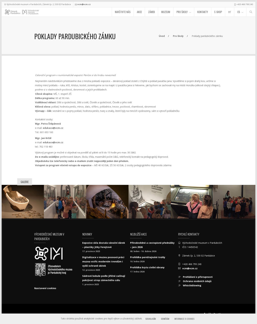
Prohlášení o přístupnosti (197, 276)
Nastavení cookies (45, 288)
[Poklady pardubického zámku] (65, 201)
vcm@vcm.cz (84, 4)
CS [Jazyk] (238, 12)
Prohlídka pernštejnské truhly (147, 257)
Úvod (162, 36)
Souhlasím (150, 318)
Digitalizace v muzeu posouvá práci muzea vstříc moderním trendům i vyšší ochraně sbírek (103, 261)
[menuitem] (229, 12)
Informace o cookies (184, 318)
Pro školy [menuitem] (182, 12)
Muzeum (165, 12)
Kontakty (202, 12)
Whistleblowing (191, 285)
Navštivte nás (122, 12)
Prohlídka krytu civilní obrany (147, 267)
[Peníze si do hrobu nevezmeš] (23, 201)
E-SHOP (218, 12)
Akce (139, 12)
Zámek (151, 12)
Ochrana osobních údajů (196, 281)
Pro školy (178, 36)
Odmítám (165, 318)
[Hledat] (251, 12)
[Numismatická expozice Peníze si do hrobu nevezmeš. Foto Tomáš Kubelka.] (107, 201)
